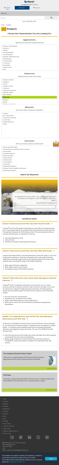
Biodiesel (5, 100)
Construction (6, 63)
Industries (29, 73)
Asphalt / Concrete (7, 86)
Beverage (6, 97)
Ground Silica (6, 120)
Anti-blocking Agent (7, 52)
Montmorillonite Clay (8, 122)
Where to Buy (7, 433)
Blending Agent (6, 59)
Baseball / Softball (7, 92)
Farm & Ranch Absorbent (9, 170)
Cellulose (5, 113)
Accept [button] (51, 458)
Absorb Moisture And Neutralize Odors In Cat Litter (15, 149)
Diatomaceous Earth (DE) (9, 117)
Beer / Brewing (6, 94)
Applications (29, 40)
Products (5, 401)
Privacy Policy (7, 423)
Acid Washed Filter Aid (8, 153)
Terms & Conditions (8, 426)
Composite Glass (7, 61)
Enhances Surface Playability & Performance (14, 168)
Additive (5, 50)
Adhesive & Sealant (7, 80)
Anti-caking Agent (7, 54)
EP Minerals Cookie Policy (17, 462)
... (7, 293)
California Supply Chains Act (10, 431)
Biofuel (4, 102)
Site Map (5, 421)
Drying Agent (6, 65)
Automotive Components (9, 90)
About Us (5, 413)
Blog (4, 418)
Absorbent (5, 48)
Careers (22, 7)
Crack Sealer (6, 164)
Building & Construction (8, 104)
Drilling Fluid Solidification (9, 166)
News (4, 416)
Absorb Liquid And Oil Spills (9, 147)
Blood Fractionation (7, 155)
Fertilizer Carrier (7, 67)
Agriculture (5, 82)
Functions (29, 141)
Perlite (4, 124)
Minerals (29, 107)
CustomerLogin (7, 8)
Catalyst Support (7, 157)
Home (3, 25)
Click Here (51, 368)
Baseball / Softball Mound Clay (10, 56)
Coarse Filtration (7, 162)
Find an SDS (51, 390)
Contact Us (36, 7)
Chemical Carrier (7, 160)
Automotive (5, 88)
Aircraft (4, 84)
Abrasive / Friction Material (9, 46)
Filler (4, 69)
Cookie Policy (6, 428)
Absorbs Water (6, 151)
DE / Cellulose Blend (8, 115)
